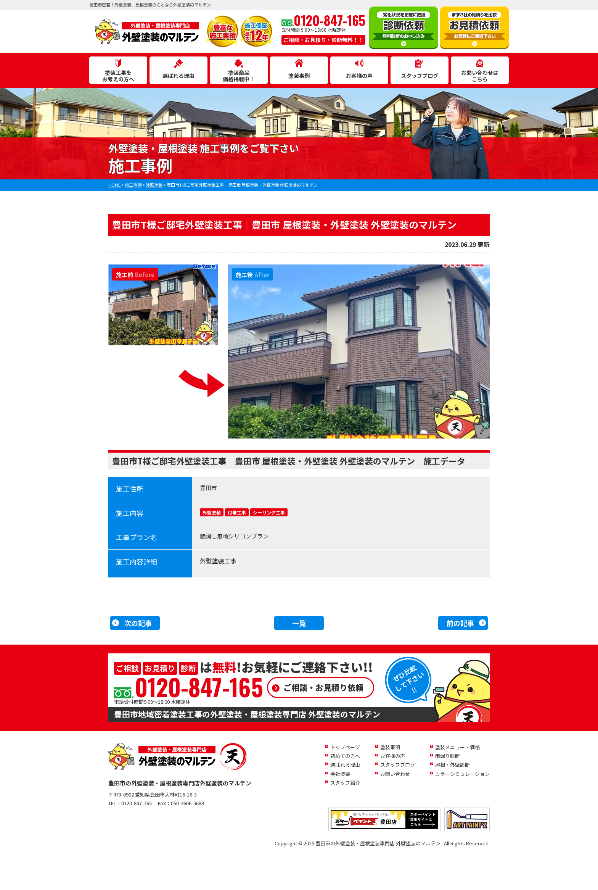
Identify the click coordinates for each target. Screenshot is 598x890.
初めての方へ (345, 755)
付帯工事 (237, 512)
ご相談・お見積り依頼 (323, 687)
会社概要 (340, 773)
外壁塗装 (212, 512)
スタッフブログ (419, 75)
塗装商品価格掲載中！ (239, 76)
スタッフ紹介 (345, 782)
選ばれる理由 (178, 75)
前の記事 (460, 623)
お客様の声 (359, 75)
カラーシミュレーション (462, 773)
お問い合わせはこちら (479, 76)
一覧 (299, 623)
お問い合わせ (395, 773)
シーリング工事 (269, 512)
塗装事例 (299, 75)
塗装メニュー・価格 (457, 747)
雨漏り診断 (447, 755)
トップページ (345, 747)
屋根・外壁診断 (452, 764)
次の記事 (138, 623)
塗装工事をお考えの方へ (118, 76)
